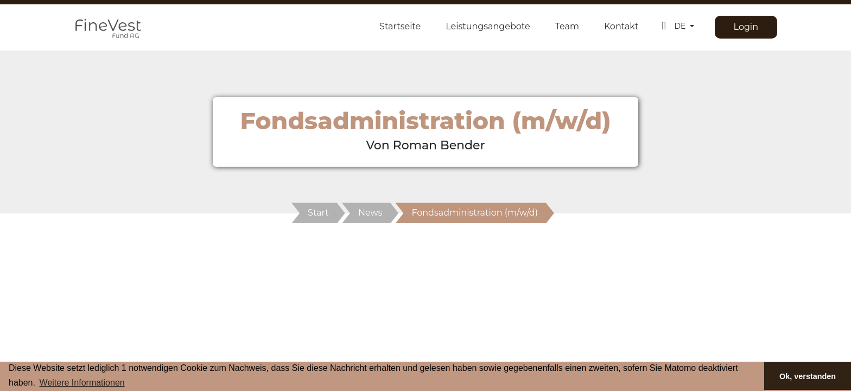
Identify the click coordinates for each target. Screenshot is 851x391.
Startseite (400, 26)
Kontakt (621, 26)
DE (681, 26)
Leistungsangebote (488, 26)
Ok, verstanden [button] (807, 376)
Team (567, 26)
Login (746, 27)
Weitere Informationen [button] (82, 382)
